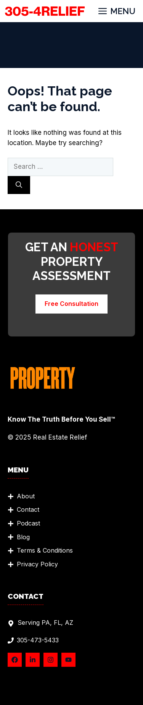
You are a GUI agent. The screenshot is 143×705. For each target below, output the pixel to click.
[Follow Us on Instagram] (50, 660)
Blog (23, 537)
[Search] (19, 185)
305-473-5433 (38, 640)
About (26, 496)
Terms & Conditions (45, 550)
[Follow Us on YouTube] (68, 660)
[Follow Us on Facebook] (15, 660)
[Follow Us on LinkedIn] (33, 660)
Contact (28, 509)
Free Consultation (71, 303)
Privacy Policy (37, 564)
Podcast (28, 523)
